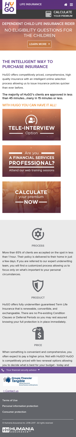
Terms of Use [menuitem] (10, 400)
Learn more (38, 44)
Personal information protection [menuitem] (20, 406)
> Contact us (10, 391)
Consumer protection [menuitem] (14, 412)
